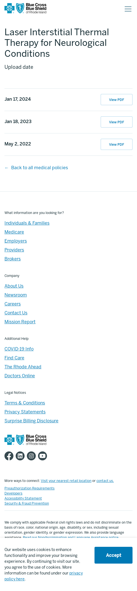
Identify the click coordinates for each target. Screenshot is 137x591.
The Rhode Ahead (22, 366)
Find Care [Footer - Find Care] (14, 358)
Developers (13, 493)
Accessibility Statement (23, 498)
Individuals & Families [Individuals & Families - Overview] (26, 223)
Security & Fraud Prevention (26, 503)
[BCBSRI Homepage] (25, 9)
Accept (113, 555)
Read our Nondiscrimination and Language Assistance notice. (71, 538)
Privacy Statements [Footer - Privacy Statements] (25, 412)
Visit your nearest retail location (66, 481)
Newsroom (15, 295)
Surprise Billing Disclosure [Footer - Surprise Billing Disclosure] (31, 420)
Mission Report (20, 321)
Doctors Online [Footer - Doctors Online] (19, 375)
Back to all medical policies (39, 167)
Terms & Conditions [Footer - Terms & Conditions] (24, 403)
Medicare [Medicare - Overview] (14, 232)
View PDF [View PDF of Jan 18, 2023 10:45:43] (116, 122)
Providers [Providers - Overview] (14, 250)
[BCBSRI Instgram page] (32, 455)
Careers (12, 304)
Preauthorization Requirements (29, 488)
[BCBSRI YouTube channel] (43, 455)
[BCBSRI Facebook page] (10, 455)
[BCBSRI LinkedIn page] (21, 455)
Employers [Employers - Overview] (15, 241)
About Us (13, 286)
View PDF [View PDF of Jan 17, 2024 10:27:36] (116, 100)
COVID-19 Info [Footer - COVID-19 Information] (19, 349)
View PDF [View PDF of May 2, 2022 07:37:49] (116, 145)
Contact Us (15, 312)
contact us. (105, 481)
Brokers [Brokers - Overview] (12, 259)
